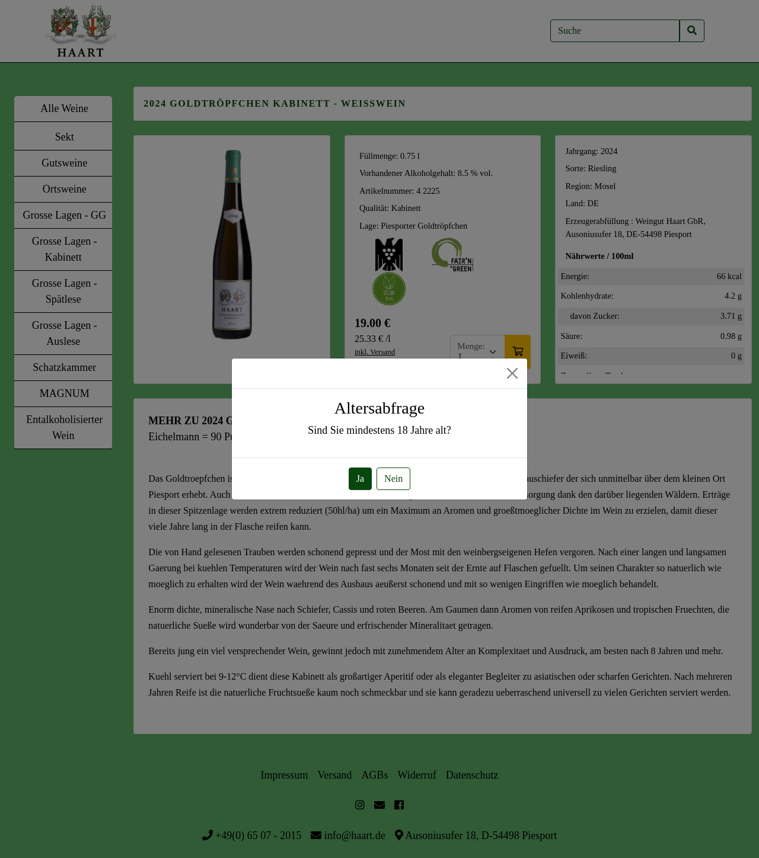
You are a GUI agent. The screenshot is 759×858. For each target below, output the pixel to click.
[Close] (512, 373)
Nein (393, 478)
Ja (360, 478)
